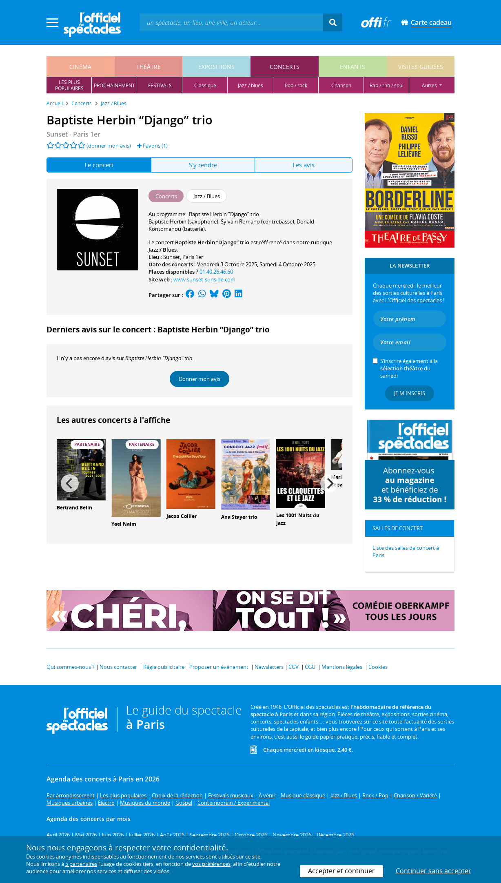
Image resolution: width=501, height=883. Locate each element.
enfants (352, 67)
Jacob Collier (181, 516)
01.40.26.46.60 (216, 271)
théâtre (148, 67)
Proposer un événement (218, 667)
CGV (293, 667)
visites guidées (420, 67)
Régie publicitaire (163, 667)
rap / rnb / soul (386, 85)
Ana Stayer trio (239, 516)
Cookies (378, 667)
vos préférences (211, 864)
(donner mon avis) (108, 145)
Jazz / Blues (163, 249)
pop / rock (296, 85)
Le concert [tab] (98, 165)
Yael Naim (123, 523)
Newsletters (269, 667)
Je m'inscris (409, 393)
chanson (341, 85)
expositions (216, 67)
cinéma (80, 67)
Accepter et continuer (341, 870)
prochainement (114, 85)
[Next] (329, 483)
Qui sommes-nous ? (71, 667)
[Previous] (70, 483)
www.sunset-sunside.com (204, 279)
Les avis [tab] (304, 165)
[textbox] (231, 22)
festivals (160, 85)
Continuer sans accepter (433, 870)
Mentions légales (341, 667)
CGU (310, 667)
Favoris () (152, 145)
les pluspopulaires (69, 85)
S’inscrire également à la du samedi (409, 368)
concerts (284, 67)
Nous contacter (118, 667)
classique (205, 85)
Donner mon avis (199, 379)
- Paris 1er (73, 134)
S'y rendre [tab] (203, 165)
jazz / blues (250, 85)
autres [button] (430, 85)
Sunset (171, 257)
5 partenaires (81, 864)
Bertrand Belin (74, 507)
